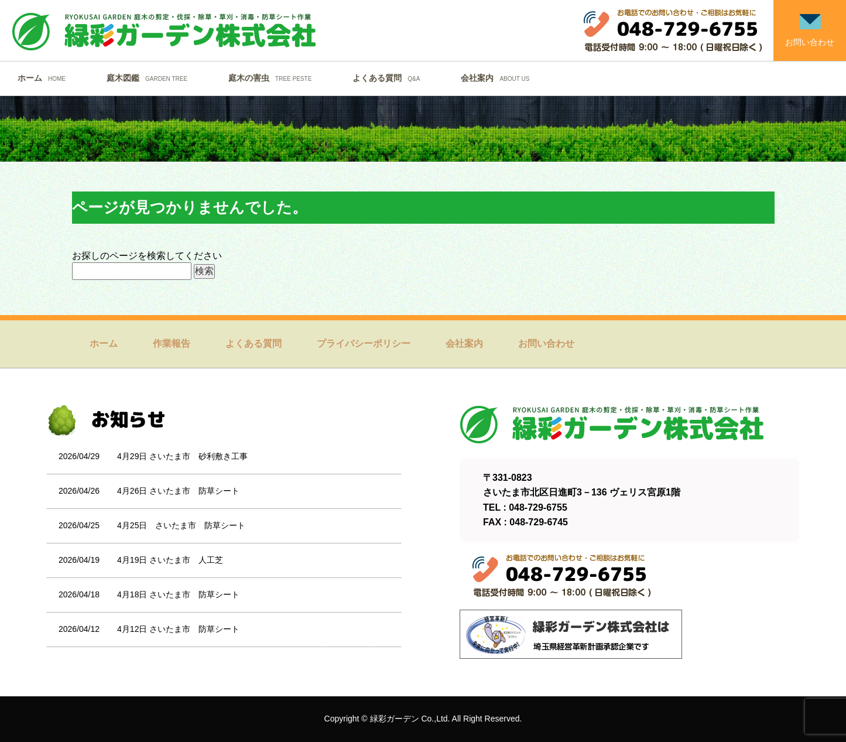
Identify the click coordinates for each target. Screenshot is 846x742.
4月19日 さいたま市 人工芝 (170, 560)
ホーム (44, 78)
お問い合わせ (546, 343)
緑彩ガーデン (394, 718)
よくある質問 (389, 78)
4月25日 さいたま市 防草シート (181, 525)
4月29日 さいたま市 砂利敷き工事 (182, 456)
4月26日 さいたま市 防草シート (178, 490)
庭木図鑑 (150, 78)
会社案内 (498, 78)
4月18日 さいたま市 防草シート (178, 594)
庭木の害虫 (272, 78)
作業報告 (171, 343)
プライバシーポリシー (363, 343)
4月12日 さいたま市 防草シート (178, 629)
